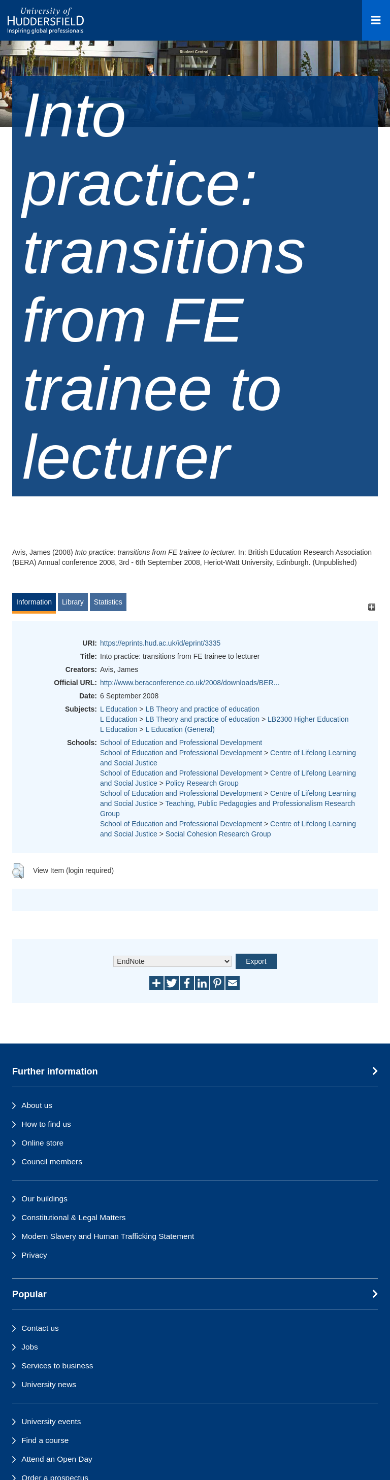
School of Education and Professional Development (181, 742)
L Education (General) (179, 729)
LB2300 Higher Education (308, 719)
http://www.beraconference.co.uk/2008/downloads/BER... (189, 683)
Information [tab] (34, 602)
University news (48, 1384)
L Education (118, 709)
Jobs (29, 1346)
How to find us (46, 1124)
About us (36, 1105)
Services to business (57, 1365)
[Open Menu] (376, 20)
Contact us (40, 1328)
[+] (371, 607)
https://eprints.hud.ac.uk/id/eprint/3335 (160, 643)
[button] (18, 871)
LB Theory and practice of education (202, 709)
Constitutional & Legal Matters (73, 1217)
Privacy (34, 1255)
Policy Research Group (202, 783)
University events (51, 1421)
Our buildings (44, 1198)
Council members (51, 1161)
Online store (42, 1142)
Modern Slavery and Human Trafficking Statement (107, 1236)
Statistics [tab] (108, 602)
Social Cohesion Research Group (218, 834)
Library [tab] (73, 602)
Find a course (45, 1440)
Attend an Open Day (56, 1459)
